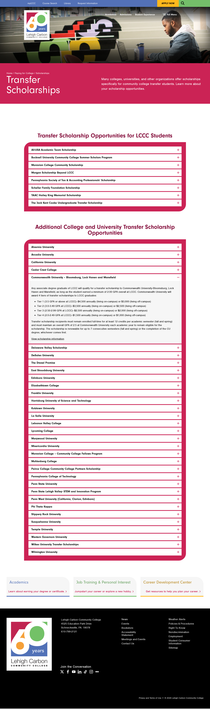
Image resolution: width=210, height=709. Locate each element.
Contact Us (127, 644)
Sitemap (173, 648)
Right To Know (177, 628)
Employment (176, 636)
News (124, 619)
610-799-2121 (69, 632)
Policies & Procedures (181, 624)
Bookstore (127, 628)
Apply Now (168, 3)
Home (9, 73)
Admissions (126, 14)
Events (125, 624)
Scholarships (42, 73)
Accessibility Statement (128, 634)
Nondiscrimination (179, 632)
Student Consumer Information (179, 642)
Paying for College (24, 73)
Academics (110, 14)
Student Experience (145, 14)
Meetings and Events (133, 639)
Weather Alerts (177, 619)
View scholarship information (47, 339)
